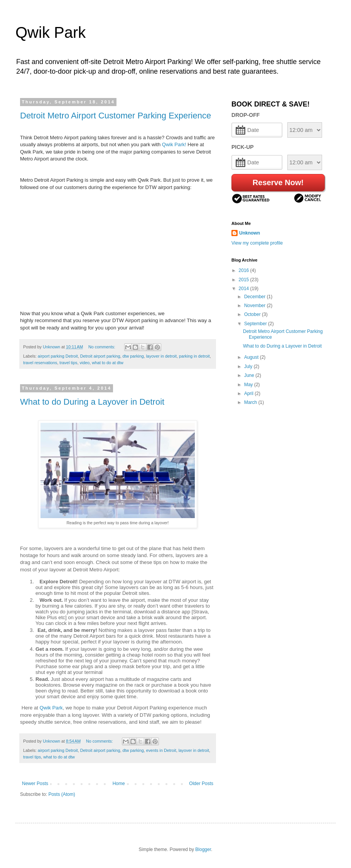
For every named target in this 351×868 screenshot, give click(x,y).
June (249, 375)
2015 (244, 279)
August (252, 357)
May (249, 384)
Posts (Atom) (61, 794)
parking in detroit (194, 356)
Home (119, 783)
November (255, 305)
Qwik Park (50, 32)
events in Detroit (161, 750)
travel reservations (40, 362)
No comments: (102, 346)
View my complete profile (257, 243)
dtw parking (132, 356)
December (255, 296)
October (253, 314)
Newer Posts (35, 783)
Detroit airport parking (100, 356)
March (251, 402)
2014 (244, 288)
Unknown (249, 233)
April (249, 393)
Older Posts (201, 783)
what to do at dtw (107, 362)
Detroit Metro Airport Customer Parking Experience (115, 115)
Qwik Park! (174, 144)
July (249, 366)
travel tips (68, 362)
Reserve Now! (278, 182)
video (84, 362)
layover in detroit (161, 356)
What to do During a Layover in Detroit (92, 402)
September (256, 323)
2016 (244, 270)
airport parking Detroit (58, 356)
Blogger (203, 849)
